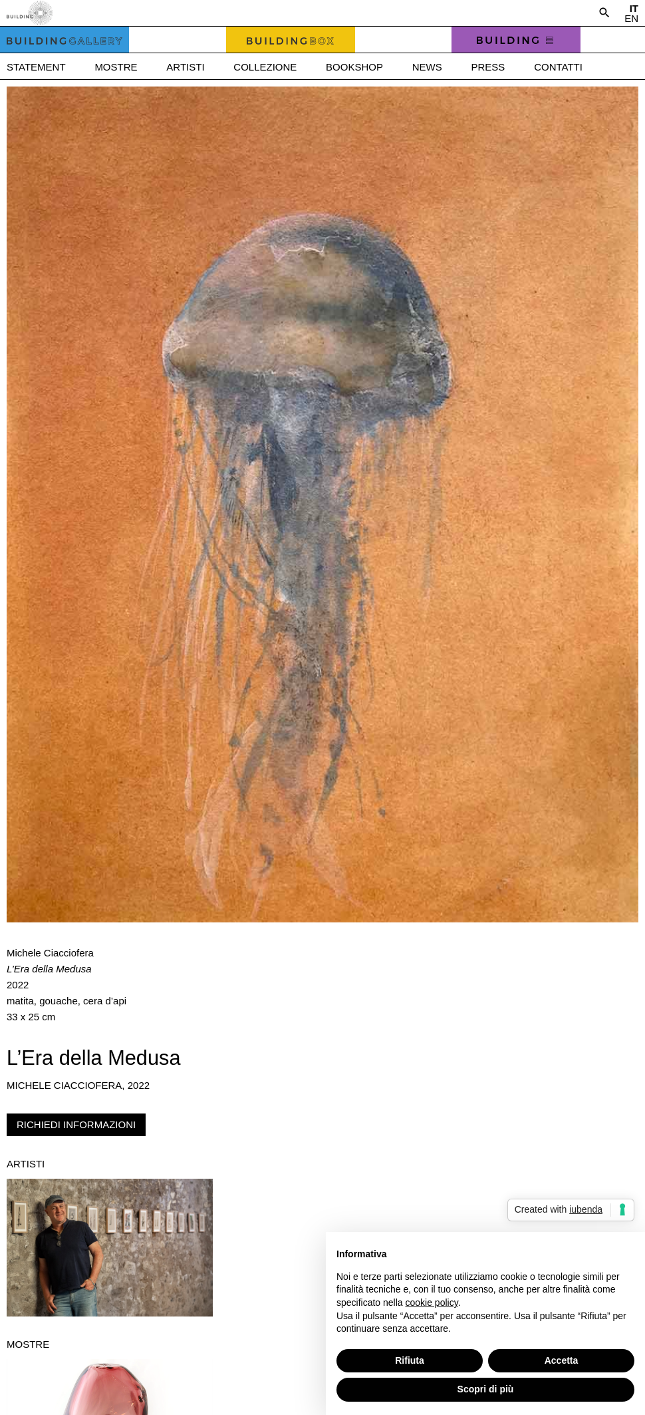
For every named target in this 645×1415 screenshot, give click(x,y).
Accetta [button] (562, 1360)
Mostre (115, 67)
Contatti (558, 67)
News (427, 67)
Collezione (265, 67)
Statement (36, 67)
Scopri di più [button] (485, 1389)
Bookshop (354, 67)
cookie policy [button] (432, 1302)
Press (488, 67)
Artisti (185, 67)
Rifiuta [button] (409, 1360)
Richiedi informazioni (76, 1124)
